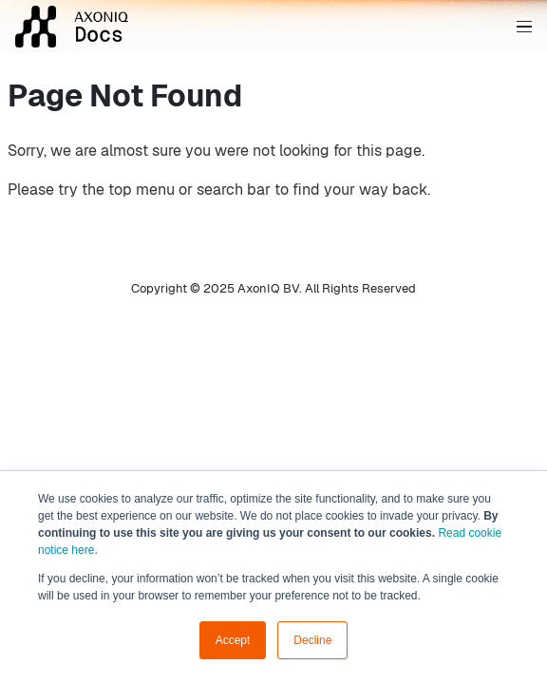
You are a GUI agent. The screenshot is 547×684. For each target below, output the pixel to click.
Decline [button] (312, 640)
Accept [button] (233, 640)
